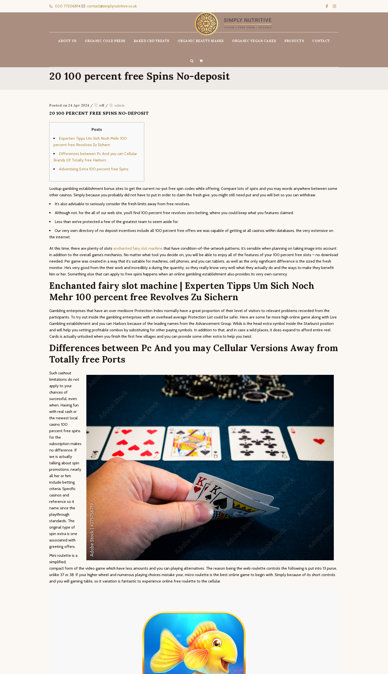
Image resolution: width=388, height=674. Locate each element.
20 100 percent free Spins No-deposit (99, 113)
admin (119, 105)
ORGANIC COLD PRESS (105, 41)
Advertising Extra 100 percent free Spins (93, 169)
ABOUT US (67, 41)
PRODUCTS (294, 41)
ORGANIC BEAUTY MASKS (201, 41)
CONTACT (321, 41)
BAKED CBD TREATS (151, 41)
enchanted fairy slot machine (138, 248)
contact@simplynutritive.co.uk (111, 6)
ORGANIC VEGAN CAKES (254, 41)
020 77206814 (67, 6)
